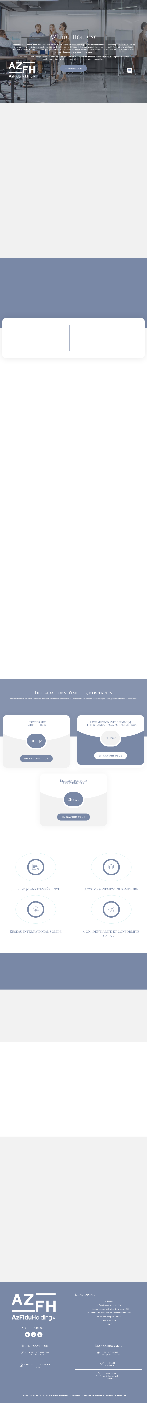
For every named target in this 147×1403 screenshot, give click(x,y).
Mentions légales (60, 1395)
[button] (129, 70)
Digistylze (121, 1395)
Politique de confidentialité (82, 1395)
